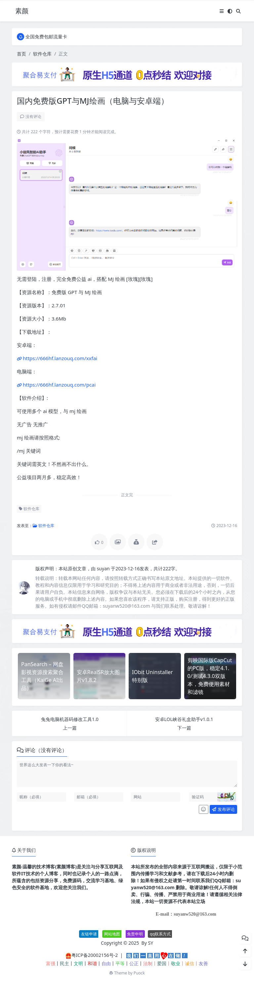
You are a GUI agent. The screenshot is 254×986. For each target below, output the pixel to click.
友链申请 (89, 934)
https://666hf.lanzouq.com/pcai (59, 384)
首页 (21, 54)
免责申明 (135, 934)
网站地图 (112, 934)
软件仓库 (42, 54)
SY (150, 943)
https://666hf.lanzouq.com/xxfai (60, 358)
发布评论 (223, 809)
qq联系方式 (160, 934)
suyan (104, 568)
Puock (139, 973)
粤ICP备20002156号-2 (94, 955)
